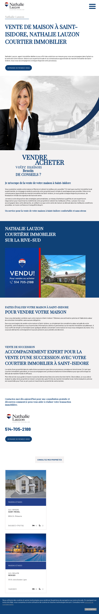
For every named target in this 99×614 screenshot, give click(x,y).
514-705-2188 (18, 429)
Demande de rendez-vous (18, 68)
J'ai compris (90, 609)
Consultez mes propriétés (49, 460)
